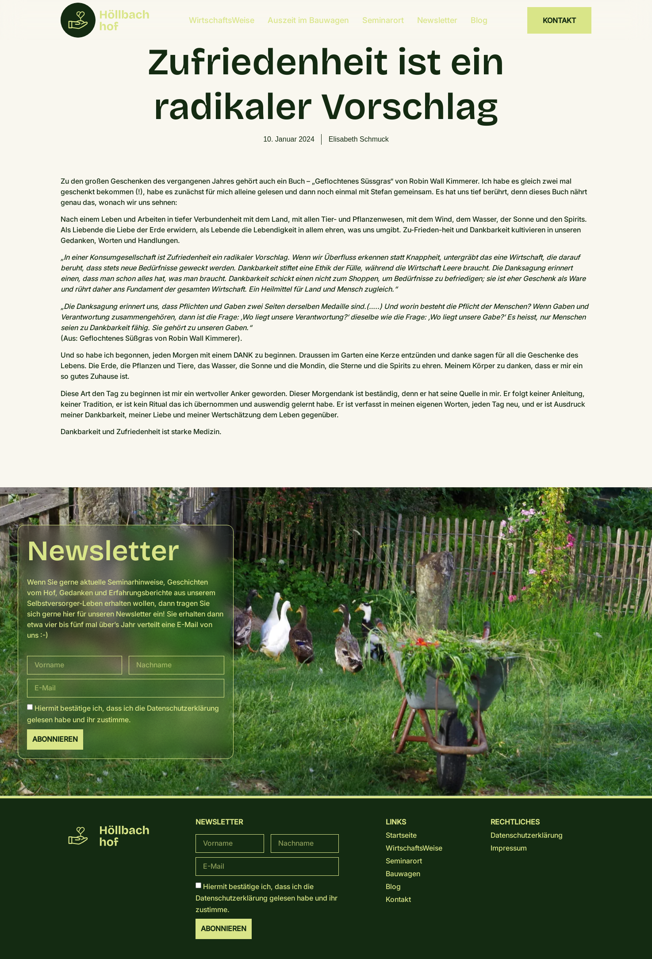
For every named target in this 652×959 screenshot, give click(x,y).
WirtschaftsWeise (221, 20)
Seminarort (383, 20)
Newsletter (437, 20)
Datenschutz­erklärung (183, 708)
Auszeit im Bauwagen (308, 20)
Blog (479, 20)
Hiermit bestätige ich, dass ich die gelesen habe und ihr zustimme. (267, 897)
